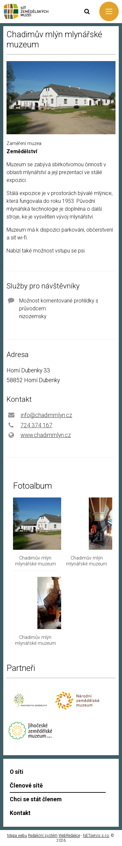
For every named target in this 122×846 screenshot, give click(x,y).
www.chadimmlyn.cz (45, 435)
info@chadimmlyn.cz (46, 415)
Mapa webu (17, 835)
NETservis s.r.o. (96, 835)
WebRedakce (69, 835)
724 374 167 (36, 425)
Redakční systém (43, 835)
